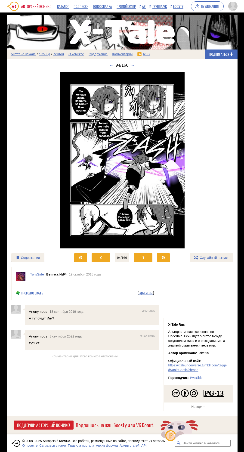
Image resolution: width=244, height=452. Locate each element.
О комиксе (76, 54)
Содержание (98, 54)
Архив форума (107, 445)
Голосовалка (102, 6)
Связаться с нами (53, 445)
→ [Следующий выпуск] (133, 65)
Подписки (81, 6)
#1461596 (147, 336)
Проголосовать (32, 293)
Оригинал (146, 293)
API (144, 6)
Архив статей (129, 445)
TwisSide (196, 378)
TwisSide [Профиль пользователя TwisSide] (37, 274)
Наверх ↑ (198, 407)
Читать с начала (23, 54)
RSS (146, 54)
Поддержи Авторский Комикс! (43, 425)
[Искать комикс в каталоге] (178, 443)
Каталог (63, 6)
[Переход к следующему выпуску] (122, 160)
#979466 (148, 311)
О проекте (30, 445)
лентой (58, 54)
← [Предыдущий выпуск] (111, 65)
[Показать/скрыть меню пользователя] (232, 6)
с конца (44, 54)
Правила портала (81, 445)
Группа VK (159, 6)
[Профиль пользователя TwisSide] (20, 276)
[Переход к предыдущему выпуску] (36, 160)
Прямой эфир (126, 6)
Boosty (178, 6)
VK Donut (144, 424)
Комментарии (122, 54)
